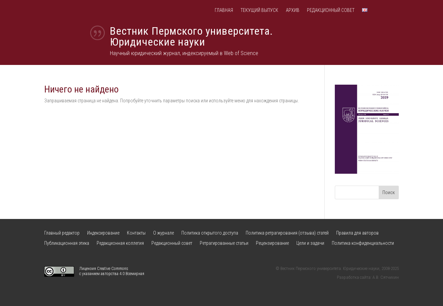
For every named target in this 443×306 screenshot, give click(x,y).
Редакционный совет (331, 10)
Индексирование (103, 233)
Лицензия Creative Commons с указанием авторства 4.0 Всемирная (111, 271)
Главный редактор (62, 233)
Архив (292, 10)
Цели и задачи (310, 243)
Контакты (136, 233)
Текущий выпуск (259, 10)
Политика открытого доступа (209, 233)
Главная (224, 10)
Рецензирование (272, 243)
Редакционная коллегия (120, 243)
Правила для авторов (357, 233)
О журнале (163, 233)
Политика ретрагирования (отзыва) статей (287, 233)
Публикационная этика (66, 243)
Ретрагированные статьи (224, 243)
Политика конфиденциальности (363, 243)
